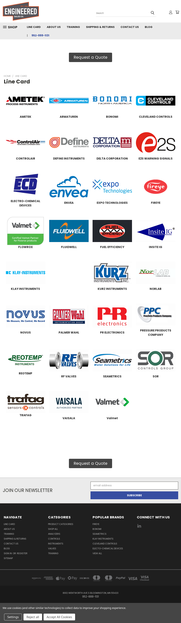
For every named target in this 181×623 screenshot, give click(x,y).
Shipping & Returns (100, 27)
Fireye (96, 524)
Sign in (8, 553)
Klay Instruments (103, 538)
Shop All (53, 529)
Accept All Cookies (59, 617)
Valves (52, 548)
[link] (157, 540)
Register (22, 553)
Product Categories (60, 524)
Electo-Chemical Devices (108, 548)
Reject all (32, 617)
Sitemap (8, 558)
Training (73, 27)
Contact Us (130, 27)
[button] (90, 57)
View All (97, 553)
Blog (148, 27)
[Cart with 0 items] (177, 12)
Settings (13, 617)
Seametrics (99, 533)
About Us (54, 27)
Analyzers (54, 533)
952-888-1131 (40, 35)
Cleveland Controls (105, 543)
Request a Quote (90, 57)
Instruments (55, 543)
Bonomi (97, 529)
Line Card (34, 27)
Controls (54, 538)
